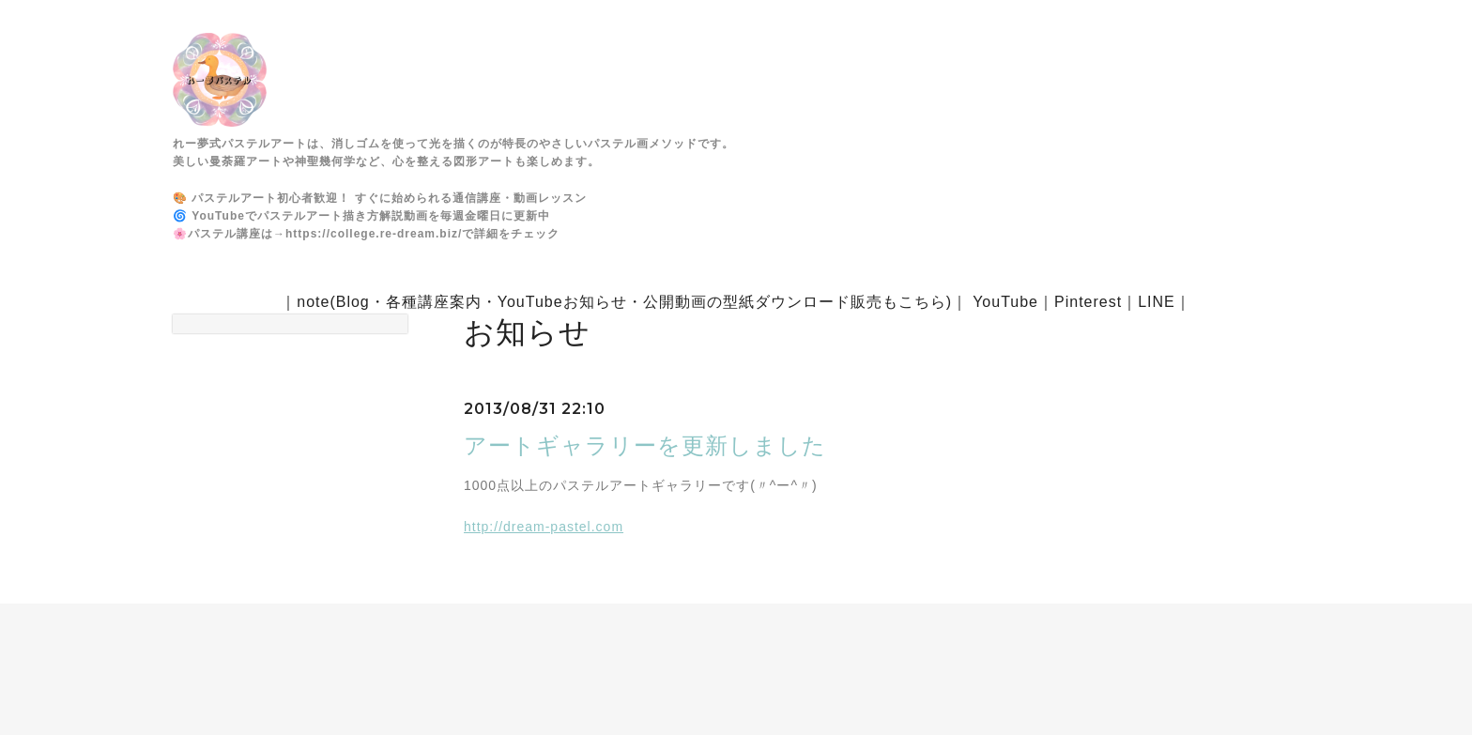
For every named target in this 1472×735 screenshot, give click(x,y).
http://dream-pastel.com (543, 526)
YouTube (1005, 302)
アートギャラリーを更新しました (645, 445)
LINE (1156, 302)
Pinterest (1088, 302)
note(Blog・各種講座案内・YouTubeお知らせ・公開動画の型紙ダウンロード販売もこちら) (624, 302)
